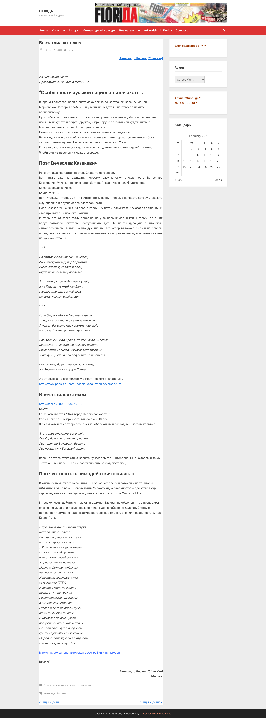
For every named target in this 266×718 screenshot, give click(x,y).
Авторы (74, 30)
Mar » (218, 180)
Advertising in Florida (158, 30)
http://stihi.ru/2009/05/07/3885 (60, 404)
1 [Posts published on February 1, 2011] (184, 148)
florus (71, 49)
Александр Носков (54, 693)
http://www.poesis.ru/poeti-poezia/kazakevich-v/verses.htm (80, 384)
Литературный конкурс (99, 30)
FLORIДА (46, 11)
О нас (56, 30)
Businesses (127, 30)
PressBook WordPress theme (155, 713)
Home (44, 30)
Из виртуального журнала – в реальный (67, 685)
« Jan (178, 180)
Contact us (183, 30)
